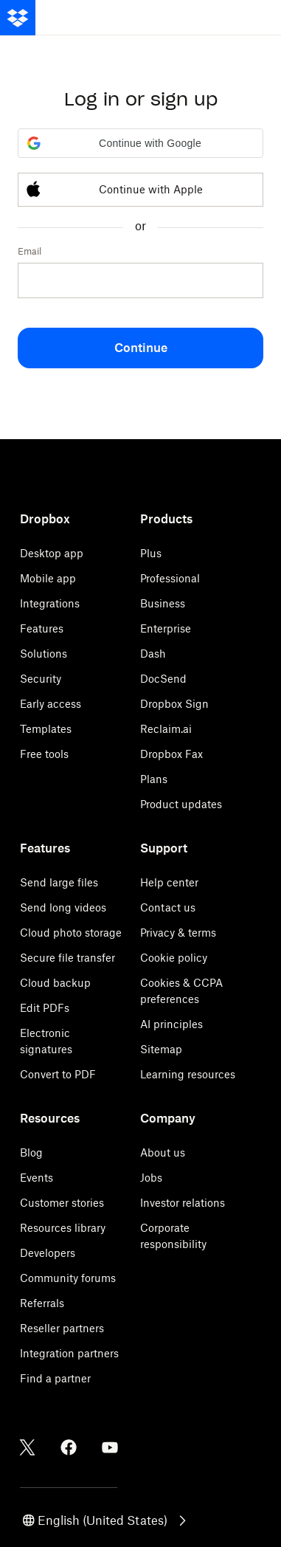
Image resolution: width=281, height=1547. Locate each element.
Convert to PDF (58, 1074)
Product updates (181, 804)
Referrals (42, 1303)
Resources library (62, 1228)
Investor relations (182, 1202)
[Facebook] (68, 1447)
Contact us (167, 907)
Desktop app (51, 553)
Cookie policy (173, 957)
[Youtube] (110, 1447)
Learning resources (187, 1074)
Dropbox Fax (171, 754)
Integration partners (69, 1353)
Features (41, 628)
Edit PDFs (44, 1008)
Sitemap (161, 1049)
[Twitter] (27, 1447)
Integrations (50, 603)
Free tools (44, 754)
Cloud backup (55, 982)
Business (162, 603)
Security (40, 678)
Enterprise (165, 628)
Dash (153, 653)
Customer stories (62, 1202)
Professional (170, 578)
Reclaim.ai (166, 729)
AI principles (171, 1024)
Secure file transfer (67, 957)
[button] (140, 143)
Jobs (151, 1177)
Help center (169, 882)
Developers (47, 1253)
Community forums (68, 1278)
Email (29, 251)
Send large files (59, 882)
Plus (151, 553)
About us (162, 1152)
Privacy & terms (178, 932)
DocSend (163, 678)
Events (36, 1177)
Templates (46, 729)
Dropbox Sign (174, 703)
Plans (153, 779)
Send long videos (63, 907)
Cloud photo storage (71, 932)
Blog (31, 1152)
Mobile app (48, 578)
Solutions (43, 653)
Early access (50, 703)
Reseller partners (62, 1328)
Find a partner (55, 1378)
